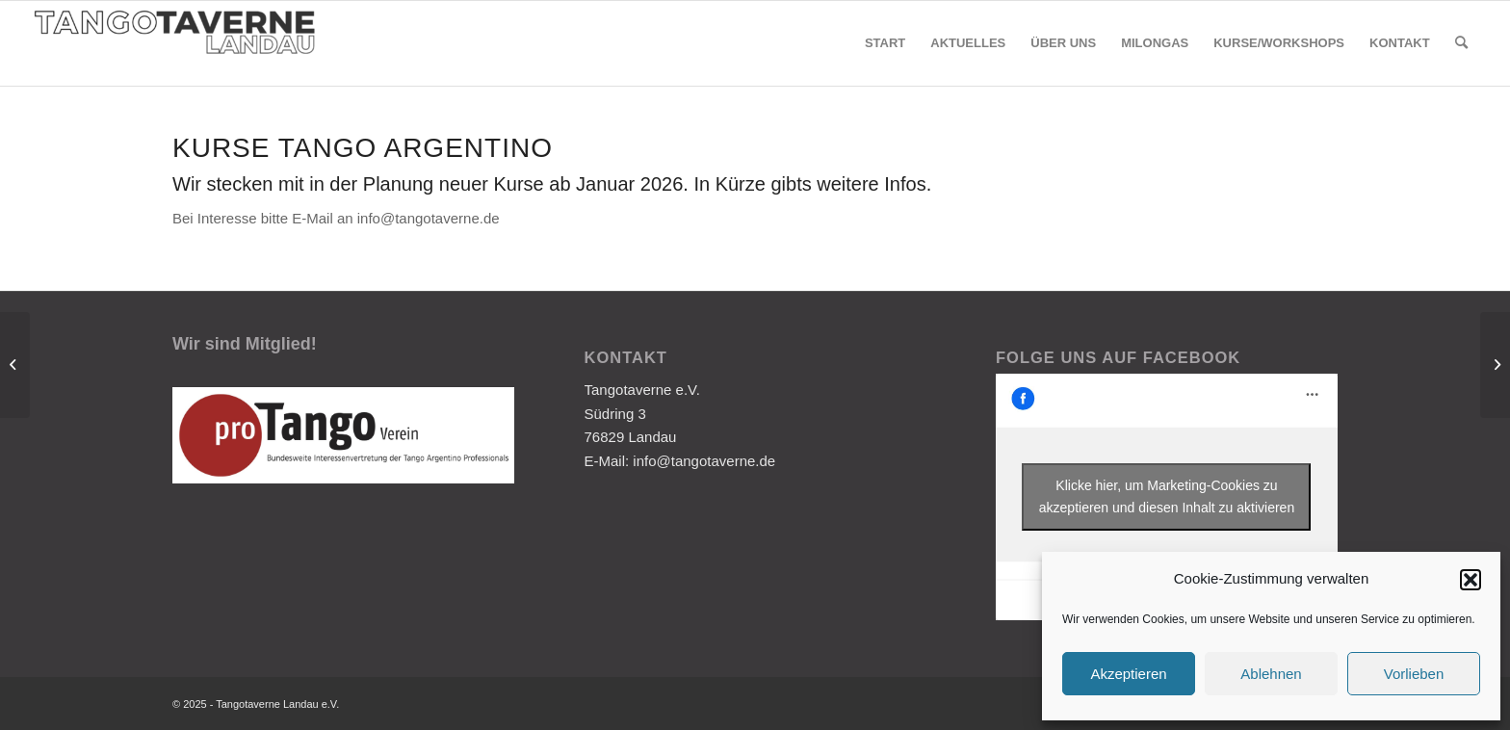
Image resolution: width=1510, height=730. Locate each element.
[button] (1470, 579)
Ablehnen (1270, 673)
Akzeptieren (1128, 673)
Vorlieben (1414, 673)
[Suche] (1461, 43)
